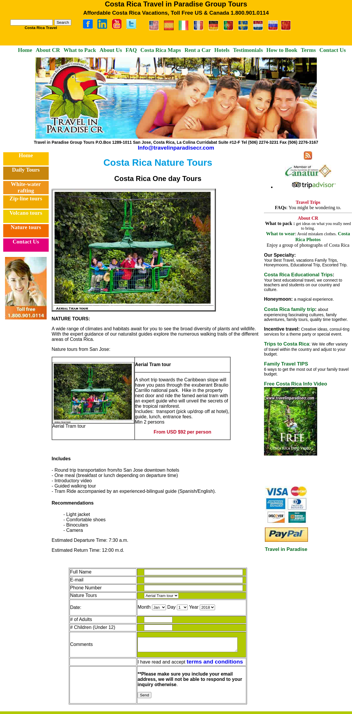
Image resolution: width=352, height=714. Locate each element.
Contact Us (332, 50)
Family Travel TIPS (286, 364)
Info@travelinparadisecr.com (176, 148)
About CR (48, 50)
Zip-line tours (25, 198)
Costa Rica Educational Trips (298, 275)
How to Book (281, 50)
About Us (110, 50)
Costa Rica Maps (161, 50)
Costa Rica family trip (289, 309)
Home (25, 50)
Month (140, 607)
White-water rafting (26, 187)
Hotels (222, 50)
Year (190, 607)
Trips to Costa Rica (286, 344)
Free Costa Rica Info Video (295, 384)
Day (167, 607)
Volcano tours (25, 213)
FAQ (131, 50)
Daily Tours (26, 170)
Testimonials (248, 50)
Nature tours (26, 227)
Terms (308, 50)
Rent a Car (198, 50)
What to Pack (80, 50)
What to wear (280, 233)
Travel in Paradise (286, 549)
